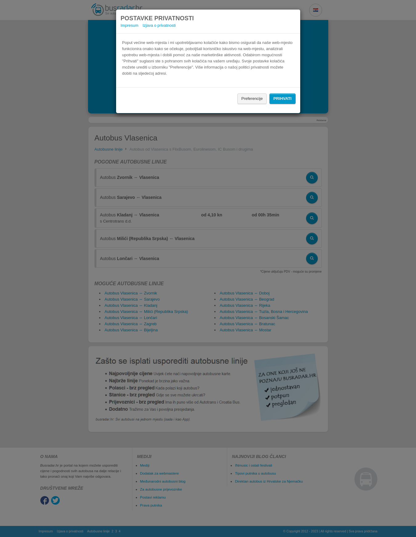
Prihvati (282, 98)
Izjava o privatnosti (159, 25)
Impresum (130, 25)
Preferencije (252, 98)
